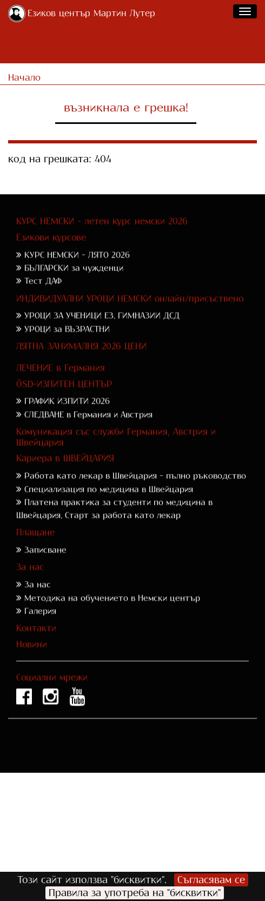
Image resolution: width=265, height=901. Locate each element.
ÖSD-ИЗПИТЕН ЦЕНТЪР (64, 397)
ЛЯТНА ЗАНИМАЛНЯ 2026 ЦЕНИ (81, 359)
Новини (31, 658)
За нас (30, 581)
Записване (45, 563)
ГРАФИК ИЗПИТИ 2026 (67, 414)
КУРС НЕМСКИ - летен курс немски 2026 (102, 234)
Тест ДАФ (43, 294)
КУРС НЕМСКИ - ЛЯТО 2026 (77, 268)
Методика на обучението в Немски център (112, 611)
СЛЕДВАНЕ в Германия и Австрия (88, 427)
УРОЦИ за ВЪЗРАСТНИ (67, 342)
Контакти (36, 641)
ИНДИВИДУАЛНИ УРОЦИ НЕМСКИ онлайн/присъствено (129, 312)
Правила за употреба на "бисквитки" (135, 892)
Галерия (40, 624)
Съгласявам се (211, 879)
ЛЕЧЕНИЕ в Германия (60, 381)
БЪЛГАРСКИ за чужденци (73, 281)
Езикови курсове (51, 251)
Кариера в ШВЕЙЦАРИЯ (65, 472)
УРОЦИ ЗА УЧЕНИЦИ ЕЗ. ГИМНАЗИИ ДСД (102, 329)
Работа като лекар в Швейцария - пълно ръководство (135, 489)
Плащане (35, 546)
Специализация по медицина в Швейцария (108, 502)
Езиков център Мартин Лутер (91, 13)
